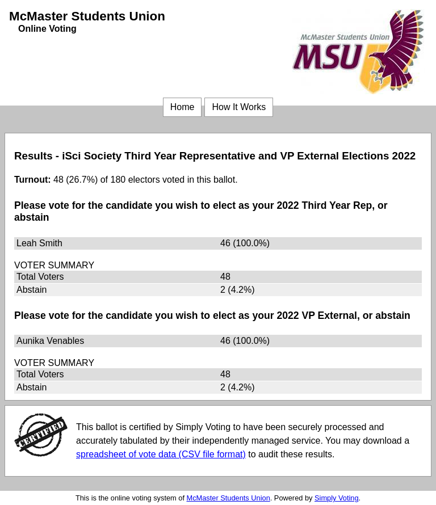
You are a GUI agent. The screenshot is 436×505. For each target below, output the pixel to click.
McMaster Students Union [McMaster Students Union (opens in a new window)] (228, 498)
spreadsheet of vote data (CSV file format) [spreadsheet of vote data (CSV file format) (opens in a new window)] (161, 454)
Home (182, 107)
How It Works (239, 107)
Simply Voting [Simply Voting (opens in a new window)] (337, 498)
